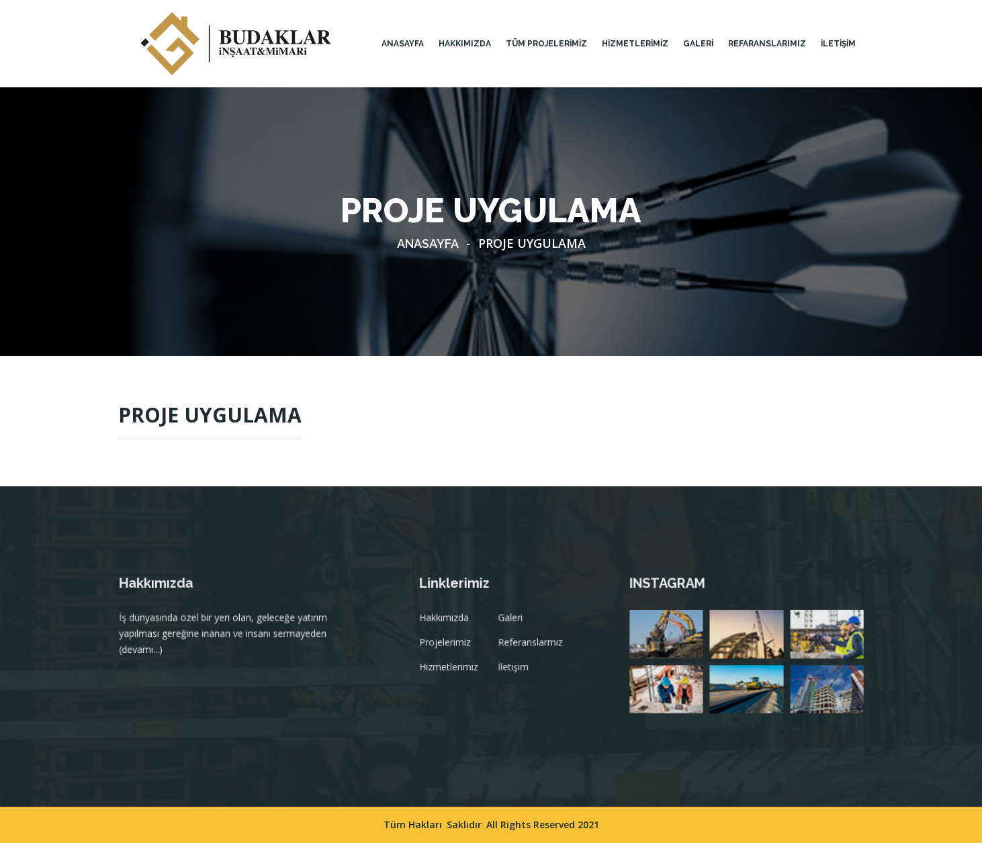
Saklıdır (464, 824)
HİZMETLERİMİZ (635, 43)
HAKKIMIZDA (465, 43)
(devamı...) (145, 654)
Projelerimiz (449, 647)
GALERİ (698, 43)
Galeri (511, 624)
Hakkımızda (448, 624)
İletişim (514, 671)
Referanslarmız (531, 647)
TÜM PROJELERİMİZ (546, 43)
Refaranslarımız (767, 43)
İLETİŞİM (838, 43)
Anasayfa (403, 43)
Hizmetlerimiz (453, 671)
